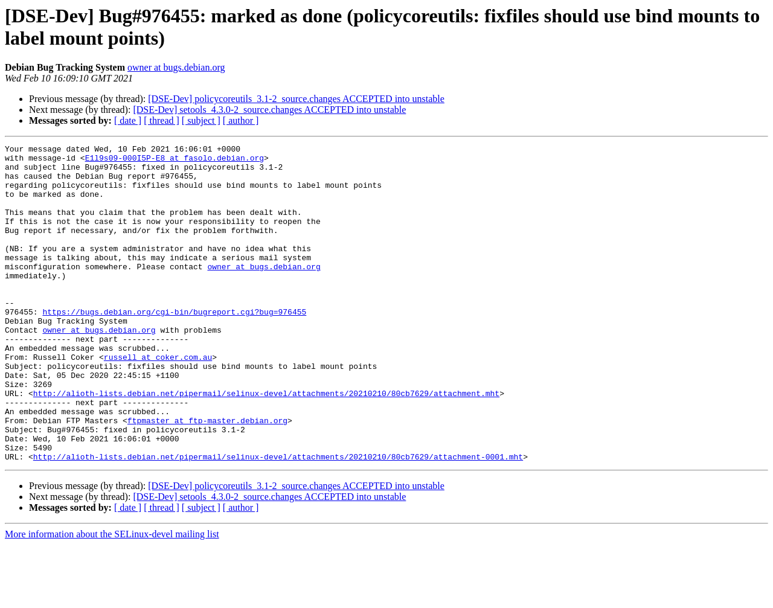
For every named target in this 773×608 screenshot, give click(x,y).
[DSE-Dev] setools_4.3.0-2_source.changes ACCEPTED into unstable (269, 109)
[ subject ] (201, 120)
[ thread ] (161, 120)
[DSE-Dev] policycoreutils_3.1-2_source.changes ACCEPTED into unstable (296, 99)
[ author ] (241, 120)
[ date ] (127, 120)
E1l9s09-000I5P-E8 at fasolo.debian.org (174, 161)
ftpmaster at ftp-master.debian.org (207, 476)
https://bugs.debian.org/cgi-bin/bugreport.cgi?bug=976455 (174, 346)
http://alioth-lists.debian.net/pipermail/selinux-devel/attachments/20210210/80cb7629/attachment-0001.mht (278, 519)
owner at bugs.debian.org (176, 67)
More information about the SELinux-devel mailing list (112, 597)
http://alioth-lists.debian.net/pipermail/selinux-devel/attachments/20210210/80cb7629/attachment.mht (266, 443)
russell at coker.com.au (158, 400)
